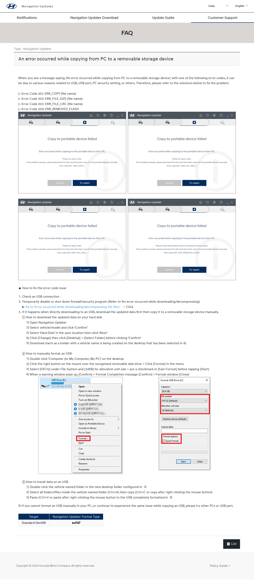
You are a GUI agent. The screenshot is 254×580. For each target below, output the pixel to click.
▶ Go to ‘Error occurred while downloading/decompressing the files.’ (71, 307)
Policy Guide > (220, 566)
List (232, 544)
